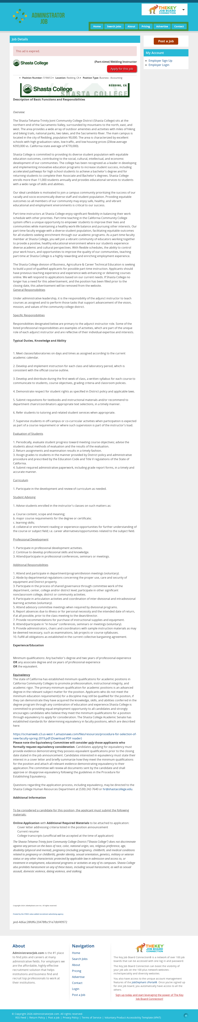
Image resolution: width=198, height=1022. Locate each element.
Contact (179, 26)
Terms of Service (91, 1017)
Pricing (146, 26)
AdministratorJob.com (46, 1013)
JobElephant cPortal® (144, 982)
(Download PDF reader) (66, 738)
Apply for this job (122, 69)
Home (97, 26)
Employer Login (159, 65)
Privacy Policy (71, 1017)
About (131, 26)
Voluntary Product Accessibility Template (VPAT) (133, 1017)
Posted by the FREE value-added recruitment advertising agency (38, 914)
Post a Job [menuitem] (78, 995)
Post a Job (166, 41)
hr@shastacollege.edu (117, 789)
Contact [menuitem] (77, 983)
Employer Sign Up (160, 61)
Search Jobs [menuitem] (80, 959)
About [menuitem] (76, 965)
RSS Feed (20, 1017)
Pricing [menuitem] (76, 971)
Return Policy (37, 1017)
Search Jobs (114, 26)
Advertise (162, 26)
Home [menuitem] (76, 953)
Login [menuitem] (75, 989)
